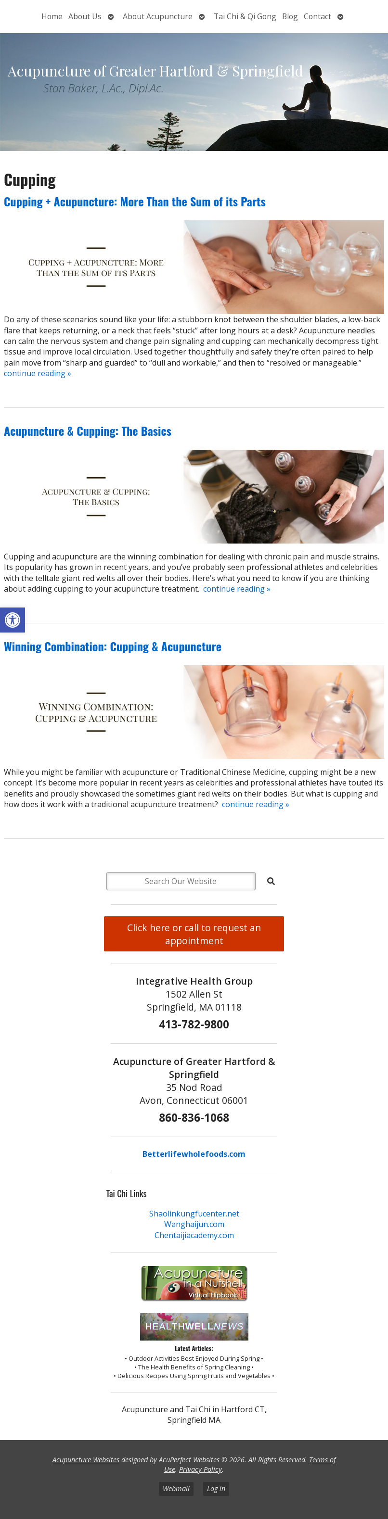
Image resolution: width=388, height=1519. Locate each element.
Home (52, 16)
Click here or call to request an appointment (194, 934)
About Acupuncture (158, 16)
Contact (317, 16)
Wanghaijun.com (194, 1224)
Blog (290, 16)
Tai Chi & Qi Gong (245, 16)
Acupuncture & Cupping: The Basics (87, 430)
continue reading (37, 373)
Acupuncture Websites (85, 1459)
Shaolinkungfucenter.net (194, 1213)
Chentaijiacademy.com (194, 1235)
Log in (216, 1488)
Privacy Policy (200, 1469)
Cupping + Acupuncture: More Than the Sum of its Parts (135, 201)
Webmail (176, 1488)
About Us (85, 16)
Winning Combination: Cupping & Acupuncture (112, 646)
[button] (12, 620)
